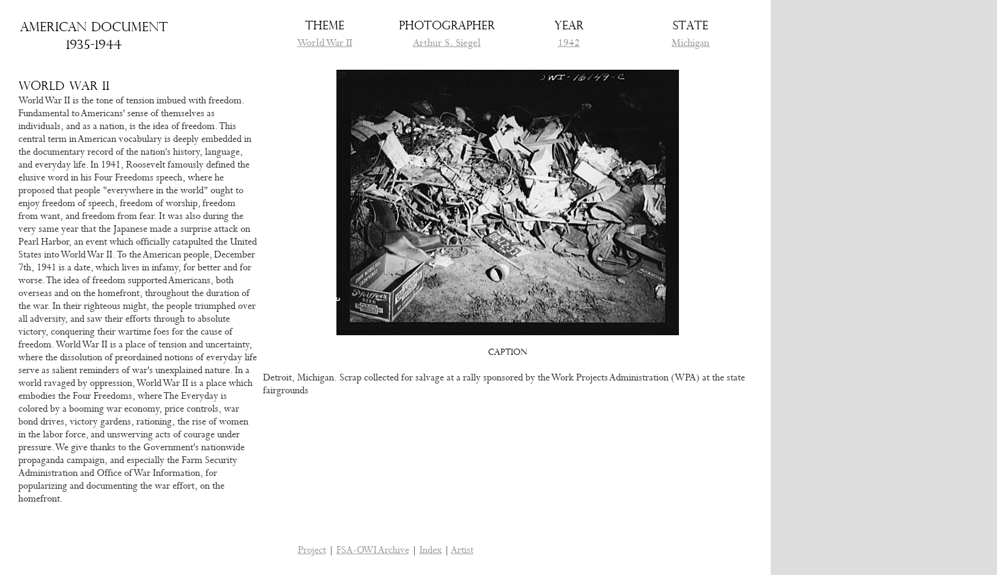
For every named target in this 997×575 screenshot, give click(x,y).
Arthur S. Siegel (447, 43)
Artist (462, 550)
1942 (569, 43)
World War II (324, 43)
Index (431, 550)
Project (312, 550)
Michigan (691, 43)
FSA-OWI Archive (372, 550)
